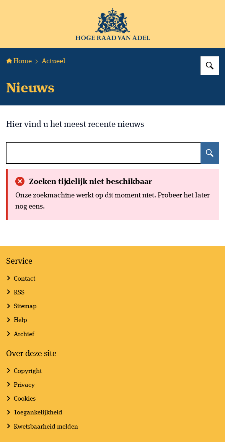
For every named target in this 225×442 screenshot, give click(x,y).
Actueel (53, 61)
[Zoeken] (210, 65)
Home (19, 61)
